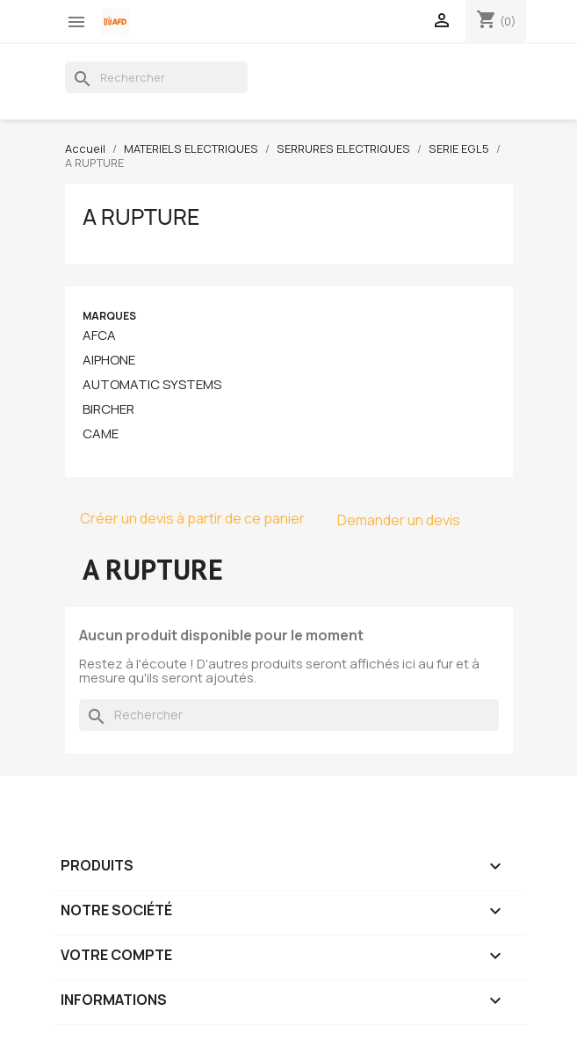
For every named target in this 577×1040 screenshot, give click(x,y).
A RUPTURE (141, 217)
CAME (101, 434)
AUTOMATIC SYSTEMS (152, 385)
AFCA (99, 336)
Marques (109, 315)
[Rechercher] (156, 77)
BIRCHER (108, 409)
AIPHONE (109, 360)
